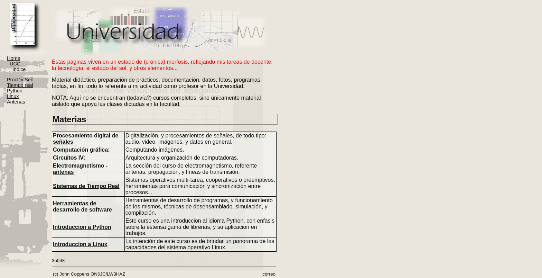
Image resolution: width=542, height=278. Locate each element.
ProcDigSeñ (20, 79)
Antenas (16, 102)
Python (14, 90)
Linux (13, 96)
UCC (15, 63)
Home (13, 58)
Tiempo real (20, 85)
